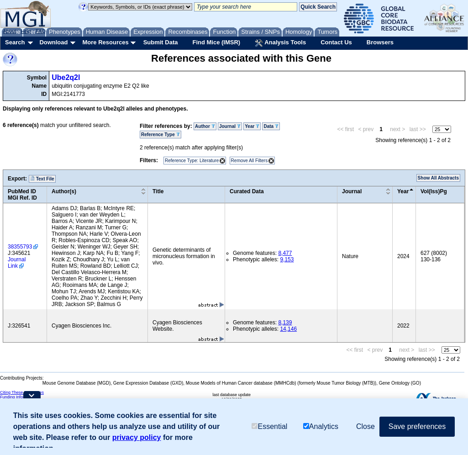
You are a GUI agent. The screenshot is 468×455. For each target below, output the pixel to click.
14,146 (288, 329)
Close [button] (365, 426)
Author (205, 126)
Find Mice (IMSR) (216, 42)
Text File (42, 178)
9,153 (287, 259)
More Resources (105, 42)
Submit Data (160, 42)
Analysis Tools (280, 43)
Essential (269, 426)
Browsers (380, 42)
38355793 (20, 246)
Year (252, 126)
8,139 (285, 322)
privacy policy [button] (136, 437)
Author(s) (64, 191)
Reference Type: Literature (192, 160)
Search (15, 42)
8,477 (285, 253)
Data (270, 126)
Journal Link (17, 262)
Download (53, 42)
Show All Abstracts (438, 177)
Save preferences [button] (417, 426)
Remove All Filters (249, 160)
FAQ (41, 31)
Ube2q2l (66, 77)
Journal (230, 126)
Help (26, 31)
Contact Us (336, 42)
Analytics (320, 426)
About (9, 31)
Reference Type (160, 134)
